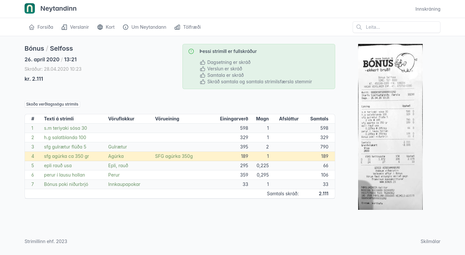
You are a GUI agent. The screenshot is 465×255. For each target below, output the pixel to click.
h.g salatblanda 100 (65, 137)
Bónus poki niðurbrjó (66, 184)
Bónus (34, 48)
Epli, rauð (118, 165)
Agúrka (116, 156)
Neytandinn (51, 9)
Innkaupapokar (124, 184)
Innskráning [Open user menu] (427, 9)
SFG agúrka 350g (174, 156)
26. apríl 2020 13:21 (51, 59)
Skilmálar (430, 241)
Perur (114, 175)
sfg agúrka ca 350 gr (66, 156)
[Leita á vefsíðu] (396, 27)
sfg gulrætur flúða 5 (65, 146)
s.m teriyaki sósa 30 (65, 128)
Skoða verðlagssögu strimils (52, 104)
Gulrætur (117, 146)
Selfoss (61, 48)
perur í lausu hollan (64, 175)
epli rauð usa (58, 165)
